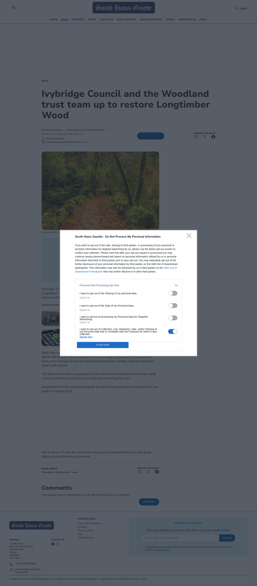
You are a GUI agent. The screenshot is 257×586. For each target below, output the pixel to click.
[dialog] (128, 293)
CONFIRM (102, 344)
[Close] (190, 237)
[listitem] (128, 285)
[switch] (172, 293)
